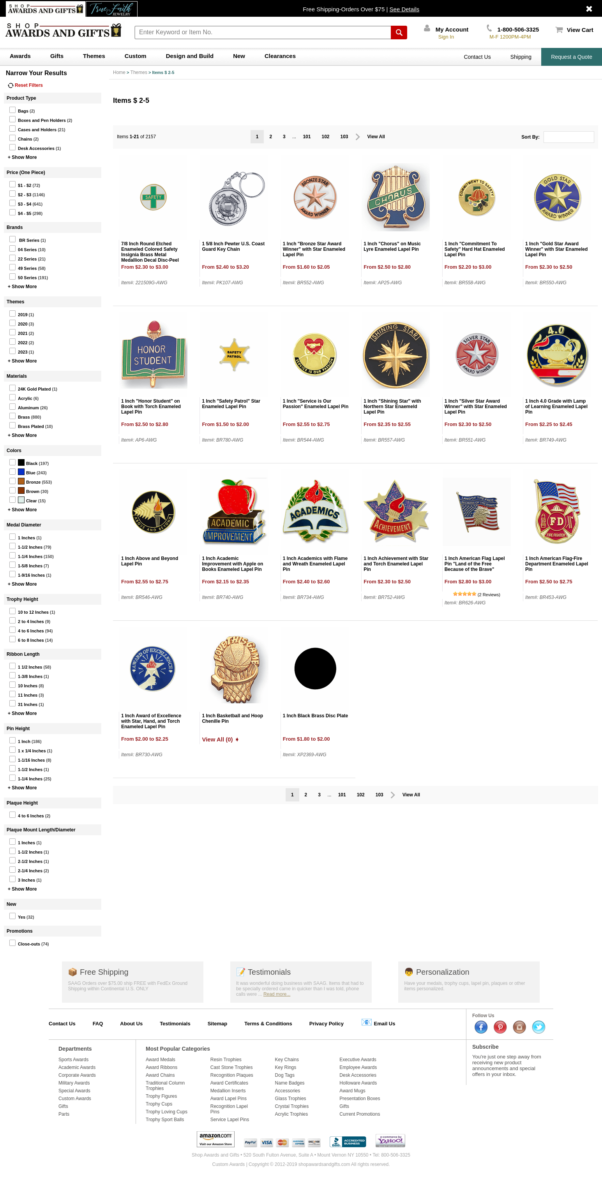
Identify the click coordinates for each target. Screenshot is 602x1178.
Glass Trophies (290, 1098)
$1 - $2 (20, 184)
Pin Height (18, 728)
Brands (15, 227)
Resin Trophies (226, 1059)
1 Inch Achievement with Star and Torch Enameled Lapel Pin (396, 564)
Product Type (21, 98)
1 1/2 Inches (25, 665)
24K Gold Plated (30, 387)
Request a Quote (571, 57)
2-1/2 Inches (25, 860)
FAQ (98, 1024)
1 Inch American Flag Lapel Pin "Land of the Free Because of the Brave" (475, 564)
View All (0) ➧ (220, 739)
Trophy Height (22, 599)
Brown (24, 490)
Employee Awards (358, 1067)
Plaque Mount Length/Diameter (41, 830)
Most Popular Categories (178, 1049)
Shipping (521, 57)
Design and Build (190, 56)
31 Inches (23, 703)
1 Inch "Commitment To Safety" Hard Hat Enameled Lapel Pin (475, 249)
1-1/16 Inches (27, 758)
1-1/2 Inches (25, 545)
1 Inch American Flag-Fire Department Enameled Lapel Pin (556, 564)
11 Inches (23, 693)
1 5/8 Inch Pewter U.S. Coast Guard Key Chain (233, 246)
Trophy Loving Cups (166, 1112)
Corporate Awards (77, 1075)
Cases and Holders (32, 128)
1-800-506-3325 (513, 29)
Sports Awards (73, 1059)
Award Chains (160, 1075)
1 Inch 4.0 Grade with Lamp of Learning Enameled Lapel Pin (556, 406)
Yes (17, 915)
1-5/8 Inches (25, 564)
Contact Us (477, 57)
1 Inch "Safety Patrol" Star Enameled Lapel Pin (231, 403)
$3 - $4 (20, 202)
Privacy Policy (326, 1024)
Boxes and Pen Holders (37, 119)
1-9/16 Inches (27, 574)
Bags (18, 109)
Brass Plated (26, 425)
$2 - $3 (20, 193)
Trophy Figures (161, 1096)
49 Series (23, 267)
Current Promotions (359, 1114)
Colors (14, 450)
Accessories (287, 1090)
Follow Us (483, 1015)
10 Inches (23, 684)
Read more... (276, 994)
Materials (17, 376)
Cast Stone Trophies (231, 1067)
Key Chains (287, 1059)
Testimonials (263, 972)
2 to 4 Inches (26, 620)
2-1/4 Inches (25, 869)
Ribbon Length (23, 654)
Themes (94, 56)
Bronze (25, 480)
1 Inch (19, 740)
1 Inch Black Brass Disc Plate (315, 715)
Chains (20, 137)
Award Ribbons (161, 1067)
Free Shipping (98, 972)
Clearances (280, 56)
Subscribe (485, 1047)
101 (307, 136)
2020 (18, 322)
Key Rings (286, 1067)
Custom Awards (74, 1098)
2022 (18, 341)
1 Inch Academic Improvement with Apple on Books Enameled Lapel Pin (232, 564)
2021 (18, 332)
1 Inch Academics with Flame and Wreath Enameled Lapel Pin (315, 564)
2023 (18, 350)
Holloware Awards (358, 1083)
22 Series (23, 257)
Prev (358, 137)
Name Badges (290, 1083)
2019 (18, 313)
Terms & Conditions (268, 1024)
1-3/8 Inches (25, 675)
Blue (22, 471)
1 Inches (22, 536)
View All (376, 136)
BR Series (24, 239)
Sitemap (218, 1024)
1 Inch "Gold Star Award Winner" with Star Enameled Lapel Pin (556, 249)
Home (119, 72)
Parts (63, 1114)
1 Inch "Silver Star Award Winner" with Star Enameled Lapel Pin (476, 406)
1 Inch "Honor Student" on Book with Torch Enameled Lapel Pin (151, 406)
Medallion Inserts (228, 1090)
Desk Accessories (32, 147)
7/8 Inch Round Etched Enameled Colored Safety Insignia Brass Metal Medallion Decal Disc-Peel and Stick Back (150, 254)
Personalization (436, 972)
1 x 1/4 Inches (27, 749)
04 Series (23, 248)
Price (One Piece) (26, 172)
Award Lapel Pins (228, 1098)
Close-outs (24, 942)
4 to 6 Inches (26, 629)
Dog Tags (285, 1075)
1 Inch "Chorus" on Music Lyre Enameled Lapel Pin (392, 246)
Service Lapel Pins (229, 1119)
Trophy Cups (159, 1104)
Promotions (20, 931)
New (239, 56)
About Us (131, 1024)
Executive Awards (357, 1059)
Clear (23, 499)
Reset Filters (25, 85)
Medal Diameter (24, 525)
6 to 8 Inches (26, 639)
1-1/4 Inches (25, 555)
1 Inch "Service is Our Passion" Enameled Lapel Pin (315, 403)
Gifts (57, 56)
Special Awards (74, 1090)
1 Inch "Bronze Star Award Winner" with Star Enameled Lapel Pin (314, 249)
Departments (75, 1049)
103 (344, 136)
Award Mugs (352, 1090)
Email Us (378, 1022)
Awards (20, 56)
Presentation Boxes (359, 1098)
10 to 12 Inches (29, 611)
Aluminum (24, 406)
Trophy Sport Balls (165, 1119)
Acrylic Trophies (291, 1114)
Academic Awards (76, 1067)
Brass (19, 415)
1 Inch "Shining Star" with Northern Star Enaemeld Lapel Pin (392, 406)
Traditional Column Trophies (165, 1085)
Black (23, 462)
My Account (446, 29)
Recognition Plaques (231, 1075)
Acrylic (20, 397)
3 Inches (22, 878)
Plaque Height (22, 803)
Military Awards (74, 1083)
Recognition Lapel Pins (229, 1109)
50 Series (23, 276)
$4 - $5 (20, 212)
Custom (136, 56)
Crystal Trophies (292, 1106)
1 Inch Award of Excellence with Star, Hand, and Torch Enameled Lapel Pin (151, 721)
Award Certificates (229, 1083)
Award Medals (160, 1059)
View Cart (574, 29)
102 (325, 136)
